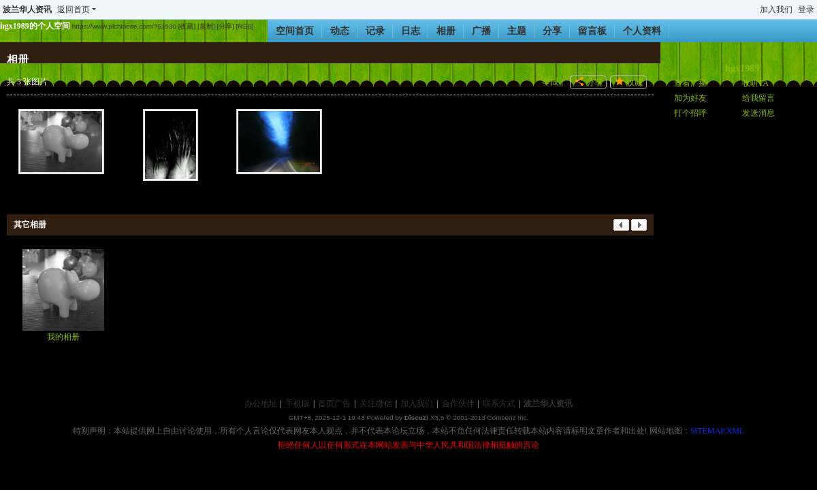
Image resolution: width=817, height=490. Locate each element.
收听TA (755, 83)
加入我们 (776, 9)
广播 (481, 31)
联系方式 (499, 403)
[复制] (206, 26)
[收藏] (187, 26)
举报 (550, 81)
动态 (339, 31)
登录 (806, 9)
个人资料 (642, 31)
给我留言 (758, 98)
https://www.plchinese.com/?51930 (124, 26)
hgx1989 (742, 68)
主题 (516, 31)
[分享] (225, 26)
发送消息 (758, 113)
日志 (410, 31)
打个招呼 (690, 113)
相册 (445, 31)
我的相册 (63, 337)
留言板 (592, 31)
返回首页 (73, 9)
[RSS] (245, 26)
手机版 (297, 403)
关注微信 (375, 403)
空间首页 (295, 31)
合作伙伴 (458, 403)
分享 (552, 31)
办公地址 (260, 403)
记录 (375, 31)
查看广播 (690, 83)
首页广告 (334, 403)
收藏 (634, 82)
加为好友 (690, 98)
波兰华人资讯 (27, 9)
